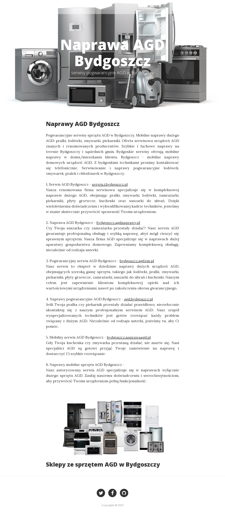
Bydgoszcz (180, 6)
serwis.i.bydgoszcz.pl (110, 184)
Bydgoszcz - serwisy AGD (38, 6)
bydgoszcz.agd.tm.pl (137, 260)
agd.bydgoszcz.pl (138, 299)
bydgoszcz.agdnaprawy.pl (118, 222)
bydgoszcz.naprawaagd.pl (129, 337)
